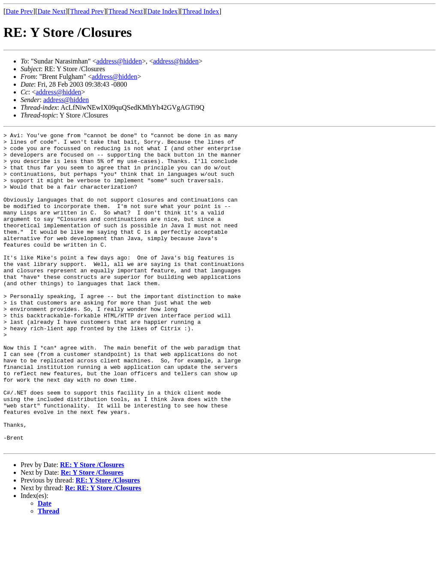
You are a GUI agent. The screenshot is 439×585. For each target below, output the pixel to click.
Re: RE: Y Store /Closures (103, 551)
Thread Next (125, 11)
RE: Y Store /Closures (92, 527)
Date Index (162, 11)
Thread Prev (87, 11)
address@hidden (119, 61)
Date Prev (19, 11)
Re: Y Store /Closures (92, 535)
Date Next (52, 11)
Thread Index (200, 11)
